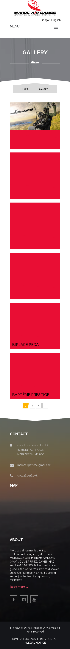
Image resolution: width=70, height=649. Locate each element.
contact (52, 639)
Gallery (37, 639)
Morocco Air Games (43, 627)
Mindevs (15, 627)
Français (46, 20)
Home (25, 89)
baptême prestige (30, 394)
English (56, 20)
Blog (25, 639)
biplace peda (25, 344)
